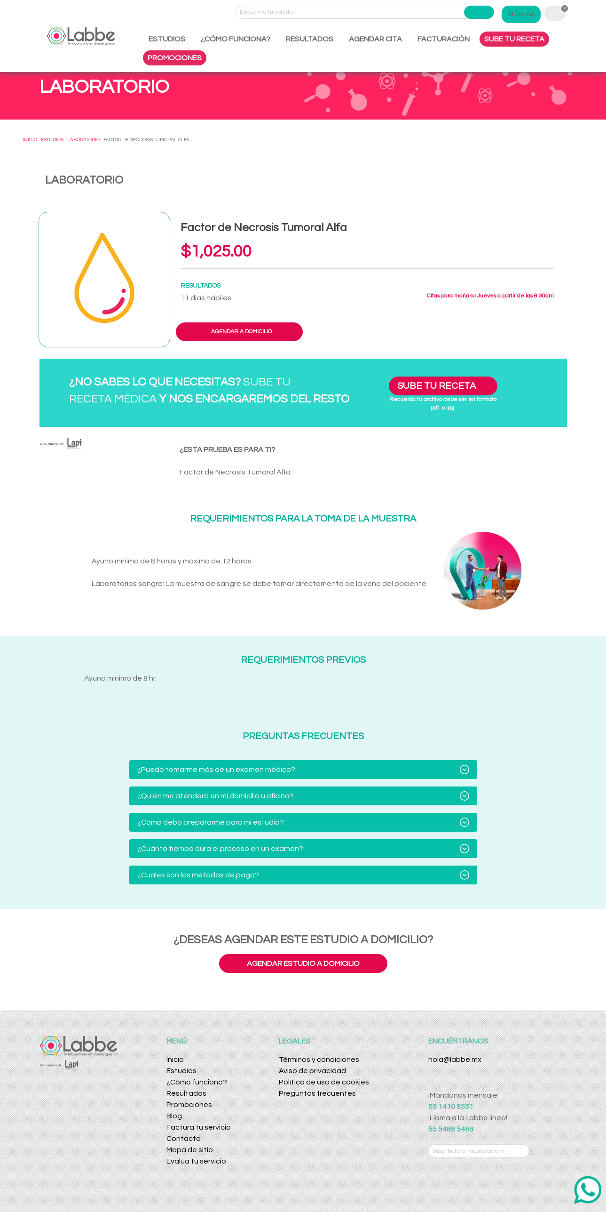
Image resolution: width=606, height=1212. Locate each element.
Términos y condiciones (319, 1059)
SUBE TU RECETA (514, 39)
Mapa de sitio (189, 1150)
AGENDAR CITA (375, 39)
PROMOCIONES (175, 58)
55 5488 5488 (450, 1129)
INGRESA (521, 14)
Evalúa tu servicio (196, 1161)
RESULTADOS (309, 39)
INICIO (30, 139)
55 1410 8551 (450, 1106)
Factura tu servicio (198, 1127)
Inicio (175, 1059)
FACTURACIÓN (443, 39)
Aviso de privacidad (312, 1071)
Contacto (183, 1138)
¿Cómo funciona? (196, 1082)
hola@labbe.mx (454, 1059)
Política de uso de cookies (324, 1082)
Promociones (189, 1104)
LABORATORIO (83, 139)
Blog (174, 1116)
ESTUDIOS (167, 39)
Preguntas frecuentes (317, 1093)
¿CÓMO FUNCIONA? (235, 39)
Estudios (181, 1071)
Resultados (186, 1093)
